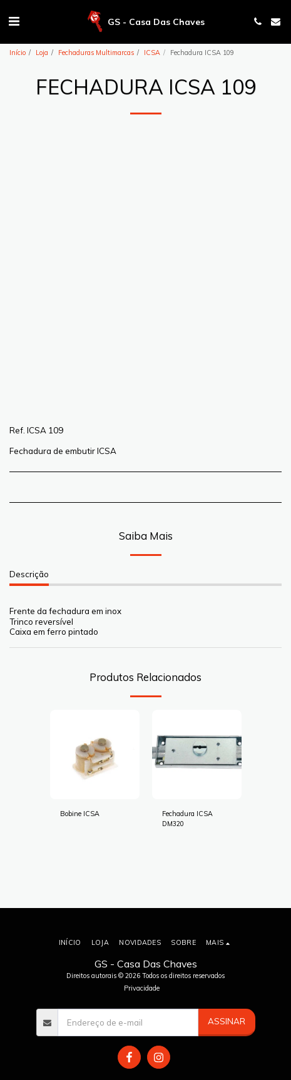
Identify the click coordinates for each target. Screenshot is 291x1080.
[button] (13, 21)
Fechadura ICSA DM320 (187, 818)
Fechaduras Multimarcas (96, 52)
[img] (95, 754)
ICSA (152, 52)
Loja (42, 52)
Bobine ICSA (80, 813)
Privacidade (142, 988)
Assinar (226, 1021)
